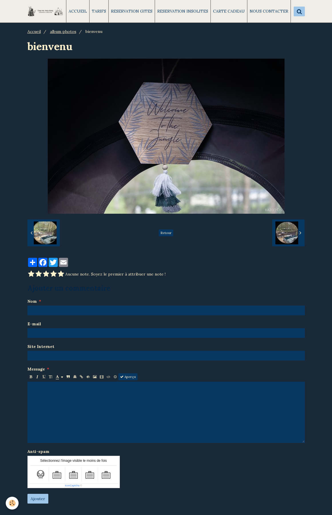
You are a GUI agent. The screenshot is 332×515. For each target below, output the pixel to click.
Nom (32, 301)
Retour (166, 233)
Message (36, 369)
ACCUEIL (78, 11)
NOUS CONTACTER (269, 11)
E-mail (34, 323)
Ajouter (38, 498)
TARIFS (99, 11)
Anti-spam (38, 451)
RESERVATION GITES (131, 11)
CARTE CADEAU (229, 11)
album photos (63, 31)
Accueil (34, 31)
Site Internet (40, 346)
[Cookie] (12, 503)
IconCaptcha (72, 485)
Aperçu (128, 377)
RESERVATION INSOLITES (182, 11)
